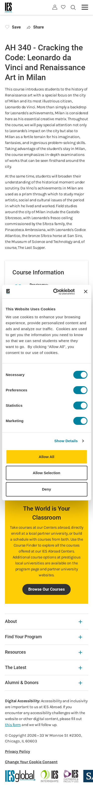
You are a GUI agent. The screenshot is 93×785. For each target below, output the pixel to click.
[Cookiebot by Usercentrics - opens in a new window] (55, 292)
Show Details (66, 441)
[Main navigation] (85, 7)
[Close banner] (85, 291)
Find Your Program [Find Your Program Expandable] (43, 636)
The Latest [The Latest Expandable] (43, 667)
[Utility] (54, 7)
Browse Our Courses (46, 589)
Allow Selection (46, 473)
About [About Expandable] (43, 621)
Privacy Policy (17, 751)
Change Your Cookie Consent (31, 761)
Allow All (46, 457)
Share (35, 27)
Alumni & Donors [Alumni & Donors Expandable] (43, 682)
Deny (46, 489)
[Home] (8, 7)
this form (13, 724)
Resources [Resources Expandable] (43, 652)
